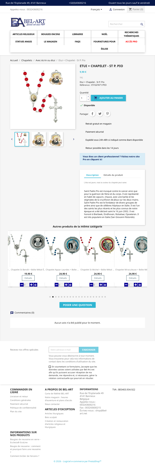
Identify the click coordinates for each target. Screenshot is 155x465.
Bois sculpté (51, 417)
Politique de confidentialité (23, 407)
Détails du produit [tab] (113, 175)
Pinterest (107, 114)
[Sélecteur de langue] (97, 9)
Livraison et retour (19, 396)
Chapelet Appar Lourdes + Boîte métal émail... (63, 269)
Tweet (100, 114)
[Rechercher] (126, 24)
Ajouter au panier (108, 98)
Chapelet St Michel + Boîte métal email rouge (97, 269)
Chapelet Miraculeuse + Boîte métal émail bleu (132, 269)
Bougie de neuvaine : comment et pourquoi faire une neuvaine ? (25, 449)
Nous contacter (52, 404)
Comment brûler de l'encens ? (24, 456)
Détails (28, 278)
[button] (50, 297)
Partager (92, 114)
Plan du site (16, 411)
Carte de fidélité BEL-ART (57, 393)
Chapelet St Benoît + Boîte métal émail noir (28, 269)
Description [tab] (92, 175)
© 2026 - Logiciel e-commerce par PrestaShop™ (77, 461)
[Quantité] (83, 98)
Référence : (85, 85)
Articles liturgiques (54, 413)
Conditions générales (20, 400)
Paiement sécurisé (19, 404)
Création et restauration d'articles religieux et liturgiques (56, 424)
